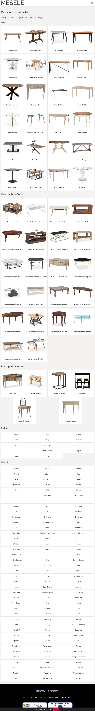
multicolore (47, 450)
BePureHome (48, 479)
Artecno (47, 474)
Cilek (16, 490)
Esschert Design (47, 522)
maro (16, 450)
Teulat (78, 646)
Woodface (16, 673)
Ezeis (16, 528)
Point (79, 614)
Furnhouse (78, 528)
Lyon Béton (47, 587)
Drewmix (78, 512)
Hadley (47, 544)
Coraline (47, 495)
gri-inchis (47, 445)
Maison (78, 587)
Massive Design (47, 592)
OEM (78, 608)
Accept (55, 709)
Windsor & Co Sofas (47, 667)
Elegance (78, 517)
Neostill (16, 608)
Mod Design (16, 603)
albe (47, 434)
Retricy (47, 624)
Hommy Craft (16, 555)
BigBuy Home (17, 485)
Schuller (16, 635)
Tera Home (47, 646)
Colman (78, 490)
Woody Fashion (78, 673)
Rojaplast (16, 630)
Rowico (47, 630)
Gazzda (16, 538)
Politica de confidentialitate (48, 697)
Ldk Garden (78, 576)
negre (78, 450)
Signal (47, 635)
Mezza (16, 598)
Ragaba (78, 619)
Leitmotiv (16, 581)
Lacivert (47, 571)
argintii (78, 434)
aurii (16, 440)
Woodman (47, 673)
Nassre (78, 603)
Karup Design (48, 565)
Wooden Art (78, 667)
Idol (47, 555)
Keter (16, 571)
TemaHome (16, 646)
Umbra (47, 657)
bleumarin (78, 440)
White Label (16, 667)
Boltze (78, 485)
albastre (16, 434)
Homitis (78, 549)
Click (47, 490)
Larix (16, 576)
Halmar (78, 544)
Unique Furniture (78, 657)
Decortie (78, 501)
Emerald (16, 522)
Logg (16, 587)
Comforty (16, 495)
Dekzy (16, 506)
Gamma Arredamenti (47, 533)
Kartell (16, 565)
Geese (47, 538)
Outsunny (47, 614)
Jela (47, 560)
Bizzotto (47, 485)
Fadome (47, 528)
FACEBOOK (41, 691)
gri (78, 445)
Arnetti (16, 474)
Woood (16, 678)
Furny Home (16, 533)
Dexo (47, 506)
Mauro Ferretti (78, 592)
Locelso (78, 581)
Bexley (78, 479)
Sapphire (78, 630)
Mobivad (78, 598)
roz (16, 456)
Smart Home (78, 635)
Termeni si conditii (30, 697)
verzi (47, 456)
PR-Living (16, 619)
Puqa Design (47, 619)
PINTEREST (53, 691)
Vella (16, 662)
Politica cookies (65, 697)
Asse (16, 479)
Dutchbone (16, 517)
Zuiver (78, 678)
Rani (16, 624)
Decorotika (47, 501)
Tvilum (16, 657)
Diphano (78, 506)
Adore (78, 468)
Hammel (16, 549)
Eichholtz (47, 517)
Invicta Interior (16, 560)
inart (78, 555)
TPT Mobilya (78, 651)
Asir (78, 474)
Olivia (16, 614)
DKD (16, 512)
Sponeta (16, 641)
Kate (78, 565)
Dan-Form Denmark (16, 501)
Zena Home (47, 678)
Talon (78, 641)
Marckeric (16, 592)
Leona (47, 581)
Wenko (47, 662)
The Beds (16, 651)
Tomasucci (47, 651)
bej (47, 440)
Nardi (47, 603)
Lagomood (78, 571)
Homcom (47, 549)
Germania (78, 538)
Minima (47, 598)
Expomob (78, 522)
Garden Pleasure (78, 533)
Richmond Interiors (78, 624)
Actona (16, 468)
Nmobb (47, 608)
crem (16, 445)
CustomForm (78, 495)
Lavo (47, 576)
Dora (47, 512)
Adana (47, 468)
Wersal (78, 662)
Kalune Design (78, 560)
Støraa (47, 641)
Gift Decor (16, 544)
